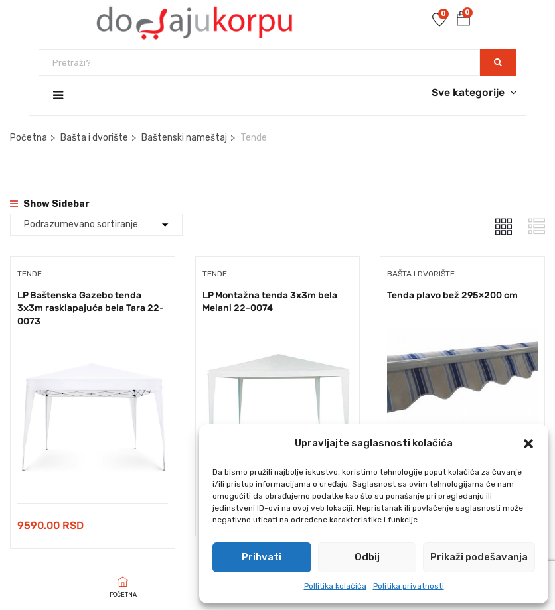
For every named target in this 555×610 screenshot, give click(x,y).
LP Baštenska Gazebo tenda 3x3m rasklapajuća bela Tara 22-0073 (90, 308)
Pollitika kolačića (335, 586)
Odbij (367, 557)
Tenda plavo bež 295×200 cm (452, 295)
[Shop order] (96, 224)
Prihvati (261, 557)
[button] (528, 443)
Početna (28, 137)
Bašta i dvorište (94, 137)
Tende (29, 273)
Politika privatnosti (408, 586)
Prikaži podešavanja (479, 557)
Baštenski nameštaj (184, 137)
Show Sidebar (50, 204)
